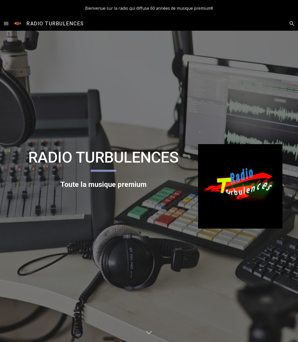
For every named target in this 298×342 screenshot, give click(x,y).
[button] (6, 23)
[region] (149, 8)
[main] (103, 159)
